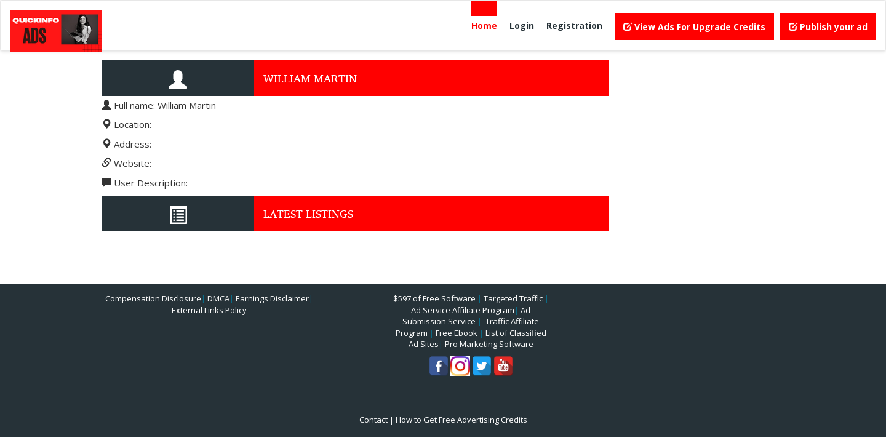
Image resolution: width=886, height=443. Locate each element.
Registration (574, 25)
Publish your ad (828, 27)
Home (484, 25)
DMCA (218, 298)
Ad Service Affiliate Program (462, 310)
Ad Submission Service (466, 316)
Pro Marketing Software (489, 343)
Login (521, 25)
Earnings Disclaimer (272, 298)
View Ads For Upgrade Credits (694, 27)
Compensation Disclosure (153, 298)
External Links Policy (209, 310)
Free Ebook (456, 332)
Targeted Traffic (513, 298)
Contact (373, 419)
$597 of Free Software (434, 298)
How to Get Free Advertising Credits (461, 419)
